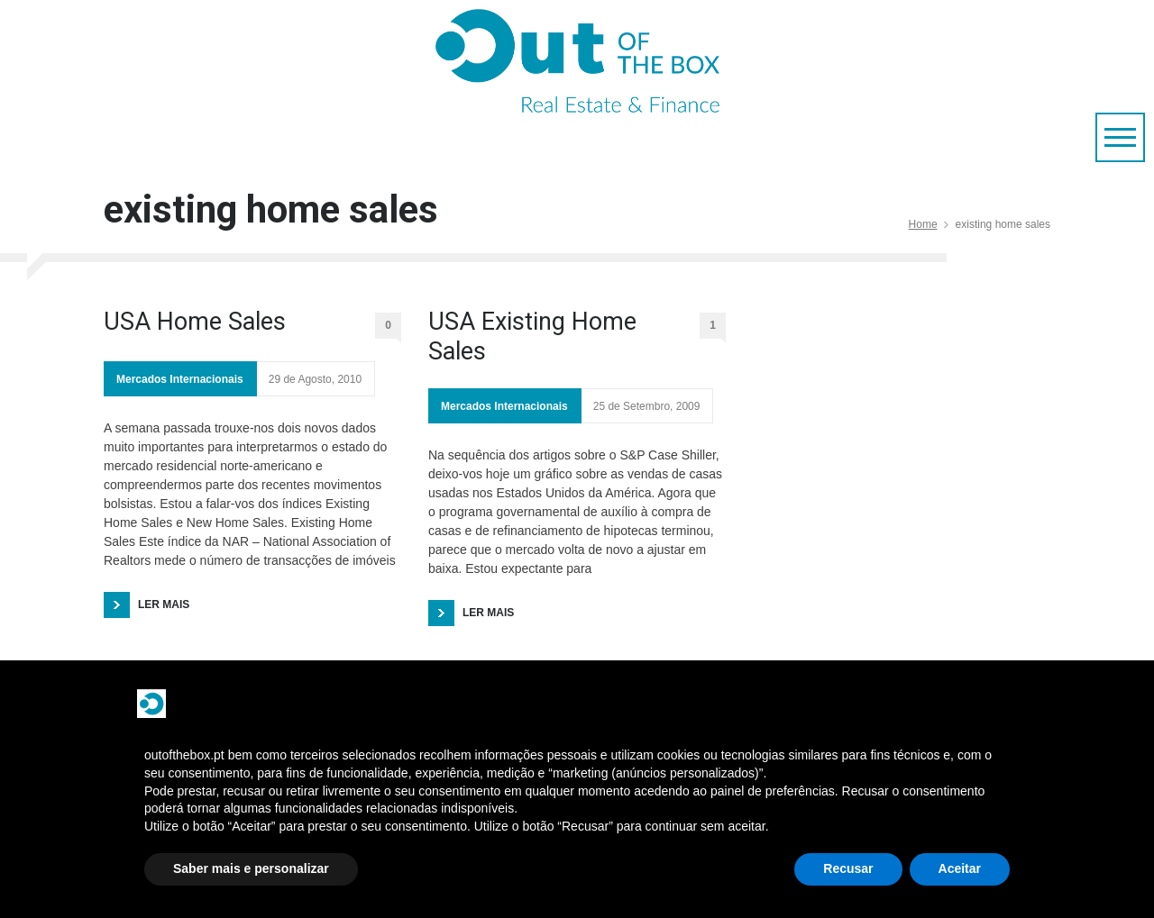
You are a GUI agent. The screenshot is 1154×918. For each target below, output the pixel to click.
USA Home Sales (195, 321)
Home (923, 224)
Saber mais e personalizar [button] (251, 868)
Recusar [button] (848, 868)
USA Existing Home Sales (532, 336)
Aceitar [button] (960, 868)
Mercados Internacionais (179, 379)
